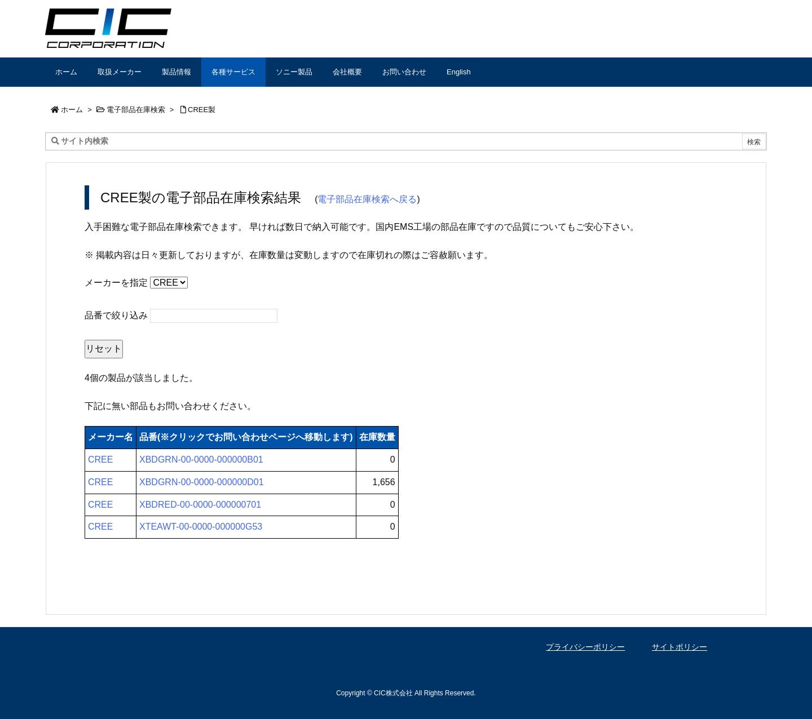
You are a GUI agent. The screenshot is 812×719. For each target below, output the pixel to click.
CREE (100, 459)
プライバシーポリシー (585, 646)
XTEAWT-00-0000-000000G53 (200, 526)
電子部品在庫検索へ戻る (367, 199)
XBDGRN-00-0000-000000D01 (201, 482)
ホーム (72, 109)
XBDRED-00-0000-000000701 (200, 504)
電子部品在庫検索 (136, 109)
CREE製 (201, 109)
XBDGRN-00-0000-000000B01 (201, 459)
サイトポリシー (679, 646)
